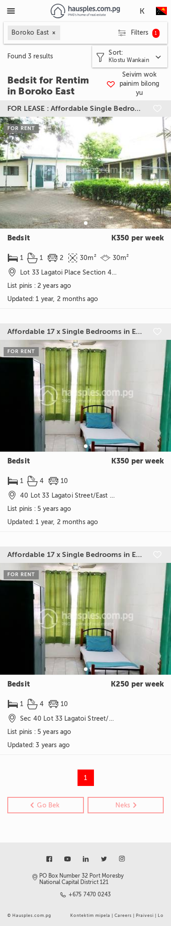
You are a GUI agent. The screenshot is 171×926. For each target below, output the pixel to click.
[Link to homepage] (85, 11)
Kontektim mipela (90, 915)
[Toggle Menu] (11, 11)
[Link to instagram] (122, 859)
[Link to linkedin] (86, 859)
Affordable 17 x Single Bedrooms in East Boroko (75, 332)
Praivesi (145, 915)
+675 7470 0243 (90, 894)
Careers (123, 915)
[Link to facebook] (49, 859)
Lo (161, 915)
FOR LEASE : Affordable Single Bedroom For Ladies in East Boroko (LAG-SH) (75, 108)
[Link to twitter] (104, 859)
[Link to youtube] (67, 859)
